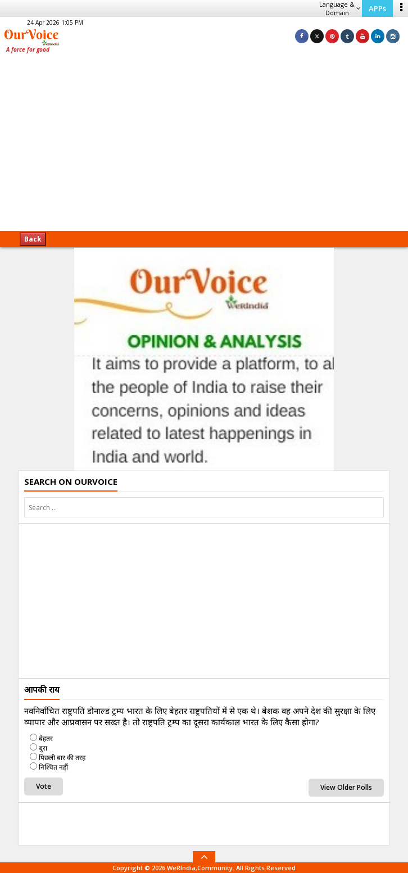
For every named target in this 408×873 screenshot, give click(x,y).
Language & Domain (339, 8)
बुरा (43, 748)
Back (33, 239)
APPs (377, 8)
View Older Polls (346, 787)
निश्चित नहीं (53, 767)
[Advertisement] (204, 146)
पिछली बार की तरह (62, 757)
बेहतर (46, 738)
